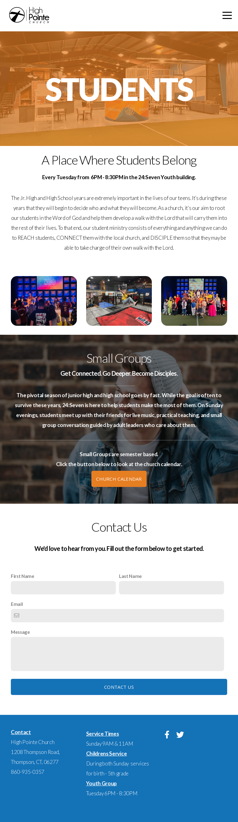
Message (20, 632)
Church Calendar (119, 479)
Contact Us (119, 687)
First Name (22, 576)
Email (17, 604)
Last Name (130, 576)
